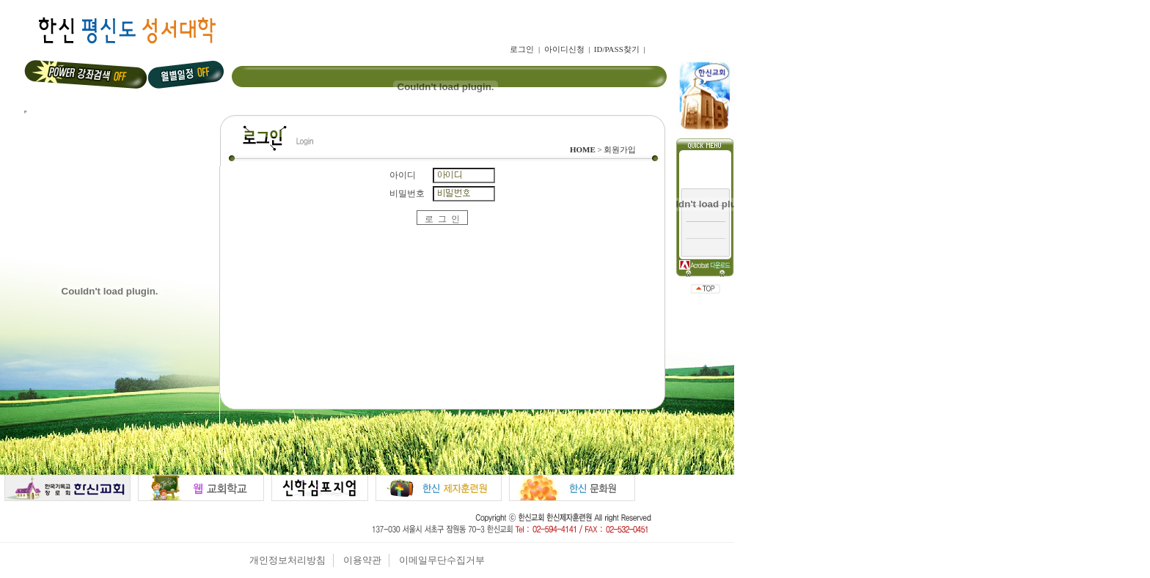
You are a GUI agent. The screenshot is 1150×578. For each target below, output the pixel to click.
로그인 (522, 49)
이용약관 (362, 560)
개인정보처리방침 (287, 560)
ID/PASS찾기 (617, 49)
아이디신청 (564, 49)
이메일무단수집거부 (442, 560)
